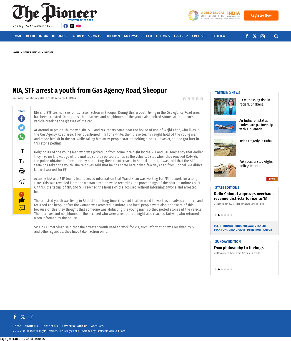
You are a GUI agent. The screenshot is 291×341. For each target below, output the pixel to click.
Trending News (227, 92)
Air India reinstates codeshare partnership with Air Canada (256, 124)
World (78, 36)
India (43, 36)
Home (17, 36)
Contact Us (50, 326)
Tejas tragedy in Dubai (256, 141)
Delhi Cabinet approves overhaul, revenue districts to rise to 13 (244, 196)
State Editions (156, 36)
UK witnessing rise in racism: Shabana (254, 102)
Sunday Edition (228, 241)
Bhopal (48, 52)
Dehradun (254, 229)
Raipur (267, 229)
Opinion (112, 36)
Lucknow (220, 229)
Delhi (30, 36)
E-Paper (181, 36)
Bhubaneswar (244, 225)
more (272, 178)
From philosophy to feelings (240, 247)
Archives (200, 36)
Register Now (261, 15)
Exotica (218, 36)
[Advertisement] (145, 70)
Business (60, 36)
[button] (215, 215)
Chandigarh (237, 229)
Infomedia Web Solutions (111, 331)
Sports (95, 36)
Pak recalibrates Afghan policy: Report (256, 163)
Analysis (132, 36)
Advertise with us (75, 326)
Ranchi (261, 225)
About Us (31, 326)
